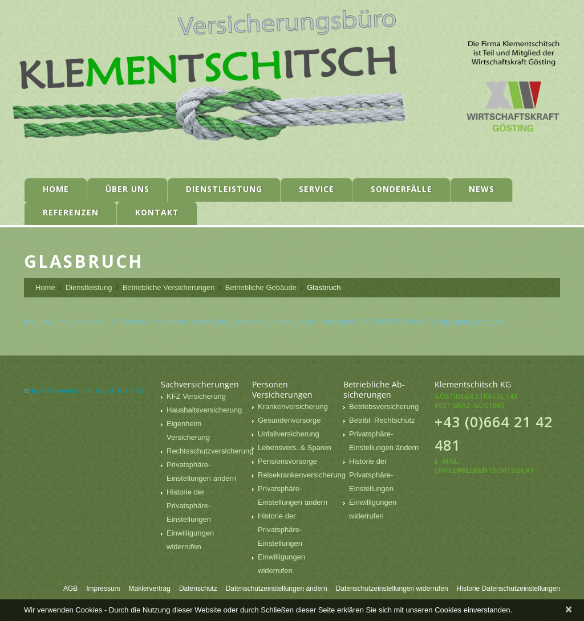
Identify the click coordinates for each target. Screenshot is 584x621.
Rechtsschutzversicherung (210, 451)
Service (316, 188)
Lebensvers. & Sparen (294, 447)
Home (56, 188)
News (481, 188)
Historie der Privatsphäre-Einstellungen (189, 506)
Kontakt (157, 212)
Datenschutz (198, 589)
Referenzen (71, 212)
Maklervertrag (150, 589)
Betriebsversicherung (384, 406)
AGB (70, 589)
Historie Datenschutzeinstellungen (508, 589)
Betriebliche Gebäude (261, 287)
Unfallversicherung (288, 434)
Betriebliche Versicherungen (169, 287)
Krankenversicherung (293, 406)
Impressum (103, 589)
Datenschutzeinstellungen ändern (276, 589)
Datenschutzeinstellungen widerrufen (392, 589)
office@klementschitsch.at (484, 470)
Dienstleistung (224, 188)
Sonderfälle (401, 188)
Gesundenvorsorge (289, 420)
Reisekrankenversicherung (302, 475)
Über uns (127, 188)
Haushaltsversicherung (204, 410)
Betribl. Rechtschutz (382, 420)
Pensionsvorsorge (287, 461)
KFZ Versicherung (196, 396)
